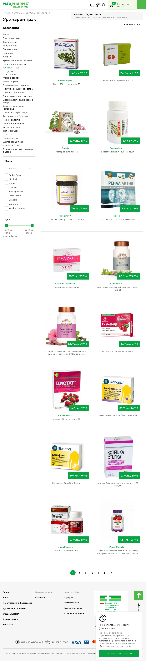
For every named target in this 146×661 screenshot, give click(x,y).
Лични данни (10, 618)
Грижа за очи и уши (13, 92)
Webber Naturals (15, 208)
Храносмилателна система (17, 60)
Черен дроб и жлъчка (14, 64)
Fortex (10, 183)
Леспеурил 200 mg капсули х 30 (118, 79)
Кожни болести (11, 120)
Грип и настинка (12, 38)
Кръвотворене (11, 138)
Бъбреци (11, 74)
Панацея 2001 (116, 147)
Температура (10, 42)
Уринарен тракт (11, 67)
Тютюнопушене (11, 131)
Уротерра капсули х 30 (66, 150)
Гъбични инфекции (13, 123)
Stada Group (13, 195)
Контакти (8, 624)
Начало (6, 13)
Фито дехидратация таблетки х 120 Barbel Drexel (117, 287)
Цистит (10, 71)
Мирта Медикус (65, 414)
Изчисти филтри (10, 236)
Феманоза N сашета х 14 (67, 286)
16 (139, 23)
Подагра (7, 134)
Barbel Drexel (13, 175)
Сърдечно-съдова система (17, 96)
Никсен (116, 215)
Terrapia (65, 147)
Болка (6, 34)
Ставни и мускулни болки (17, 85)
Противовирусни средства (18, 89)
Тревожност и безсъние (16, 116)
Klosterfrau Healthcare (65, 282)
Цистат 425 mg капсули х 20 (66, 418)
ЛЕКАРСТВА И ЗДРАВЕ (23, 13)
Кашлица (8, 53)
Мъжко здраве (11, 81)
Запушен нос (10, 45)
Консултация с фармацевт (17, 602)
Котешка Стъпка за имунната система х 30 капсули (117, 483)
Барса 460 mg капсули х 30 (66, 83)
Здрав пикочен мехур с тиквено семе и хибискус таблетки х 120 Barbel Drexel (66, 351)
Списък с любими (74, 613)
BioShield (11, 179)
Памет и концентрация (15, 112)
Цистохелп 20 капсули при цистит (117, 350)
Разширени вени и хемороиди (13, 107)
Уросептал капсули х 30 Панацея (117, 150)
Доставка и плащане (14, 608)
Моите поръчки (73, 607)
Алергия (7, 56)
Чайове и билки (11, 145)
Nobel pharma (14, 191)
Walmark (11, 204)
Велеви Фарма (65, 79)
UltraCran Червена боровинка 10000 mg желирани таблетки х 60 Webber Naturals (117, 550)
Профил (68, 596)
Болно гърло (10, 49)
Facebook (40, 596)
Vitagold (11, 199)
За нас (6, 591)
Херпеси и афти (11, 127)
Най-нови (129, 23)
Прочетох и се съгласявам (119, 653)
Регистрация (71, 602)
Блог (5, 597)
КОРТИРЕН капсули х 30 (67, 549)
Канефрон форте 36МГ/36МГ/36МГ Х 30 (118, 414)
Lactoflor (11, 187)
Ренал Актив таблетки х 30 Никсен (118, 218)
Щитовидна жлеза (13, 142)
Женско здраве (11, 78)
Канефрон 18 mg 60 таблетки (66, 482)
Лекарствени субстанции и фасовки (18, 150)
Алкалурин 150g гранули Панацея (67, 218)
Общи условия (11, 613)
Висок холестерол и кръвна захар (18, 101)
